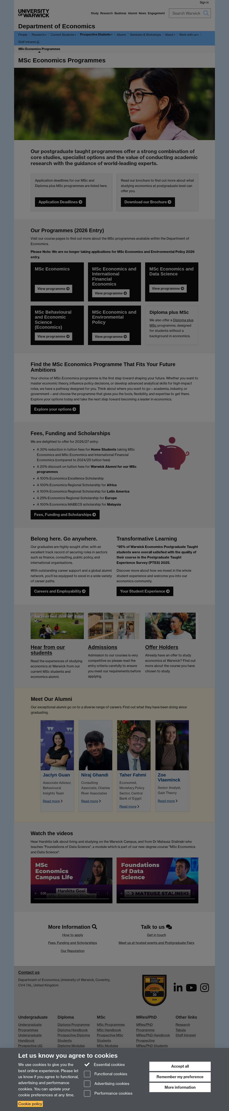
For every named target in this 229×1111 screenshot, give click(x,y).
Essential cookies (104, 1064)
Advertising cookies (106, 1084)
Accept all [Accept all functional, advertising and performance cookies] (180, 1066)
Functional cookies (105, 1074)
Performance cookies (108, 1094)
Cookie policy (30, 1103)
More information (180, 1087)
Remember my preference (180, 1076)
